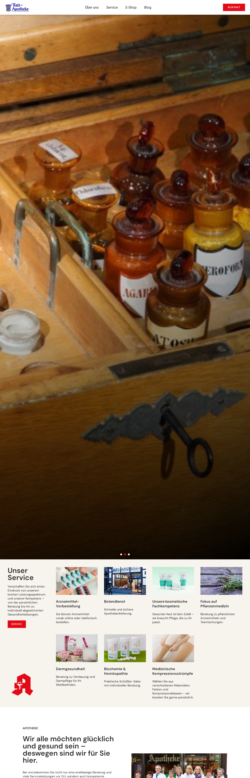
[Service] (17, 624)
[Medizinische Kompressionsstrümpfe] (173, 648)
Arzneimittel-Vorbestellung (68, 603)
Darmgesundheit (70, 669)
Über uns (92, 7)
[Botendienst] (125, 581)
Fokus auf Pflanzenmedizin (214, 603)
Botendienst (114, 601)
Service (112, 7)
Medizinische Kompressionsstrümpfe (172, 671)
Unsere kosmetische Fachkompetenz (169, 603)
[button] (121, 554)
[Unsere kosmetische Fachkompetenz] (173, 581)
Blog (147, 7)
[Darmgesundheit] (77, 648)
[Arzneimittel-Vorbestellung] (77, 581)
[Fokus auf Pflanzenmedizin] (221, 581)
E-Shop (131, 7)
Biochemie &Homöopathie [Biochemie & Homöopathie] (116, 671)
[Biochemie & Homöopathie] (125, 648)
